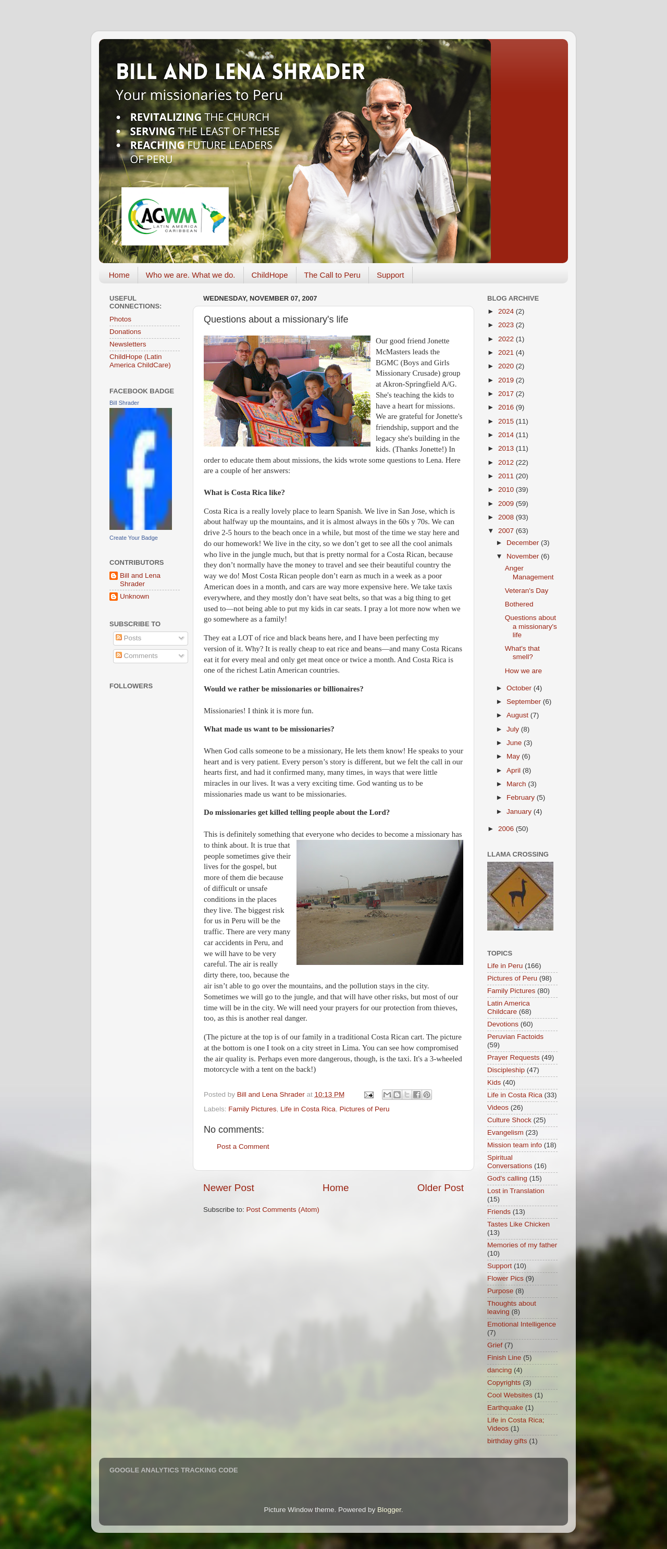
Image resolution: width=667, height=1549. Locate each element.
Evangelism (505, 1132)
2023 (507, 325)
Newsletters (127, 344)
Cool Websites (510, 1395)
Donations (125, 332)
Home (119, 274)
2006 (507, 829)
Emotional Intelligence (521, 1324)
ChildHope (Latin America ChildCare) (140, 361)
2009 (507, 503)
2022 (507, 339)
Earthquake (505, 1407)
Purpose (500, 1291)
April (515, 770)
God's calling (507, 1178)
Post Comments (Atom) (282, 1209)
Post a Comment (243, 1146)
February (522, 797)
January (520, 811)
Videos (498, 1107)
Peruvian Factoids (515, 1036)
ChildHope (270, 274)
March (517, 784)
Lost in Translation (516, 1191)
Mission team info (514, 1145)
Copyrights (504, 1382)
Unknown (134, 596)
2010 (507, 489)
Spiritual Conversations (509, 1162)
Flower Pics (505, 1278)
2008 (507, 517)
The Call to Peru (332, 274)
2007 (507, 531)
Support (390, 274)
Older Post (440, 1187)
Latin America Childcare (508, 1007)
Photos (120, 319)
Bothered (519, 604)
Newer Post (228, 1187)
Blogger (389, 1510)
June (515, 743)
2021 (507, 352)
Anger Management (529, 572)
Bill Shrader (124, 403)
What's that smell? (522, 653)
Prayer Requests (513, 1057)
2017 (507, 394)
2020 (507, 366)
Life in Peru (505, 966)
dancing (499, 1370)
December (524, 543)
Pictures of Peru (364, 1109)
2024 (507, 311)
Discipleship (506, 1070)
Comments (137, 656)
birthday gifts (507, 1441)
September (525, 701)
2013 (507, 448)
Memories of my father (522, 1245)
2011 (507, 476)
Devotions (502, 1024)
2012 (507, 462)
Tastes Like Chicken (518, 1224)
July (514, 729)
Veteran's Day (527, 590)
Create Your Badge (133, 538)
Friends (499, 1212)
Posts (129, 638)
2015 (507, 421)
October (520, 688)
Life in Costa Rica (308, 1109)
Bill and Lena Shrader (140, 580)
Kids (494, 1082)
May (514, 756)
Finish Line (504, 1357)
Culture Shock (509, 1120)
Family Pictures (252, 1109)
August (518, 715)
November (524, 556)
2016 (507, 407)
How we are (523, 671)
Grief (494, 1345)
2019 (507, 380)
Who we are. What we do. (191, 274)
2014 (507, 435)
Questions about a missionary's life (531, 626)
